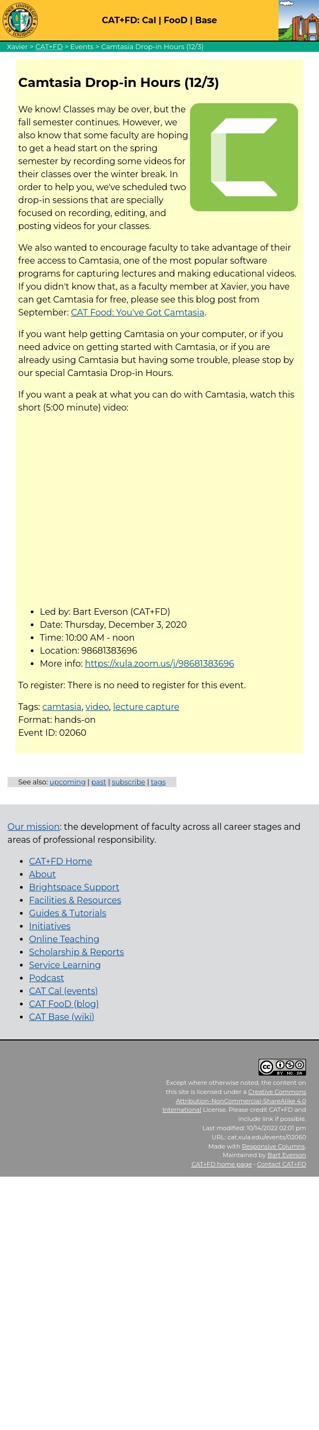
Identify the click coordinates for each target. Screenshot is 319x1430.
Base (206, 20)
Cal (149, 20)
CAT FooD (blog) (64, 1004)
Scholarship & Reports (76, 952)
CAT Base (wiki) (61, 1017)
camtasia (62, 707)
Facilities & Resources (75, 900)
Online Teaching (64, 939)
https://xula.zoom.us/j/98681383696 (159, 664)
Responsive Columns (273, 1146)
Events (81, 47)
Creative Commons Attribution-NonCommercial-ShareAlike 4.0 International (234, 1101)
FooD (175, 20)
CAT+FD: (121, 20)
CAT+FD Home (60, 861)
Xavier (17, 47)
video (97, 707)
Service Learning (65, 965)
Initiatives (50, 926)
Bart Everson (286, 1155)
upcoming (68, 782)
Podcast (46, 978)
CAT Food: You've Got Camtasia (138, 312)
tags (158, 782)
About (42, 874)
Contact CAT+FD (281, 1164)
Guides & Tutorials (67, 913)
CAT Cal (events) (63, 991)
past (98, 782)
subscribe (128, 782)
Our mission (34, 827)
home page (222, 1164)
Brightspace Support (74, 887)
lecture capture (146, 707)
